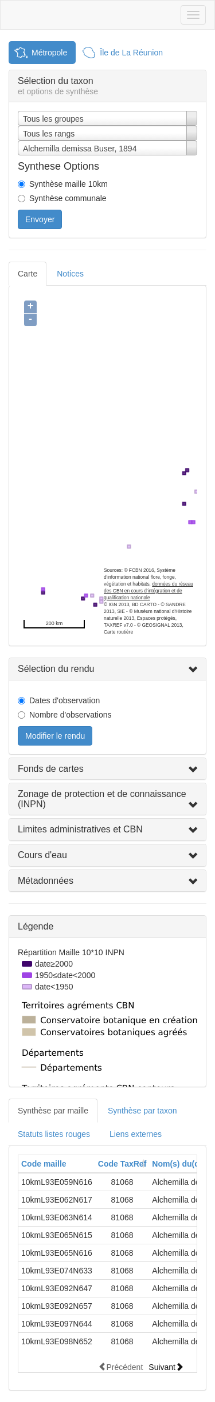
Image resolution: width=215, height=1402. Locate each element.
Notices (70, 273)
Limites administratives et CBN (80, 829)
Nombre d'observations (70, 714)
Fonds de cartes (51, 769)
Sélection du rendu (56, 669)
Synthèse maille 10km (68, 184)
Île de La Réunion (131, 52)
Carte (27, 273)
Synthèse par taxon (142, 1110)
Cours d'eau (42, 855)
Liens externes (136, 1134)
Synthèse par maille (53, 1110)
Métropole (49, 52)
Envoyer (39, 219)
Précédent (120, 1367)
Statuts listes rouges (54, 1134)
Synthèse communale (68, 198)
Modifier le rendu (55, 735)
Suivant (165, 1367)
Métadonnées (45, 881)
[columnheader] (56, 1164)
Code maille (44, 1163)
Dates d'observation (64, 700)
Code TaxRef (122, 1163)
